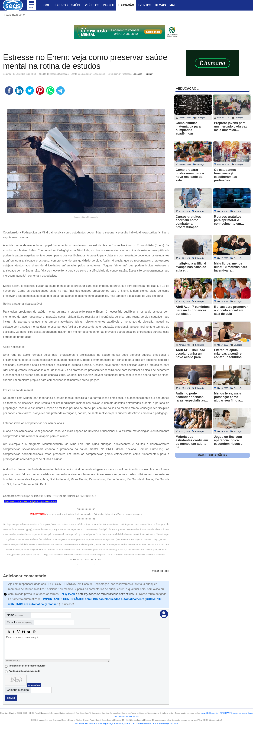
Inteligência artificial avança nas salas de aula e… (191, 267)
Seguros (61, 5)
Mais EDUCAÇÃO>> (212, 455)
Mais (173, 5)
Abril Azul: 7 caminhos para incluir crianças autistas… (193, 310)
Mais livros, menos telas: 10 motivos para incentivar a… (230, 267)
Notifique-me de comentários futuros (27, 666)
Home (45, 5)
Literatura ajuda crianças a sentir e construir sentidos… (229, 353)
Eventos (144, 5)
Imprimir (149, 74)
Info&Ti (108, 5)
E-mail (19, 622)
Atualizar (35, 685)
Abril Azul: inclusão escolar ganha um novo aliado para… (190, 353)
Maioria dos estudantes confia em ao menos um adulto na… (192, 442)
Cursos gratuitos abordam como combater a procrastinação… (189, 222)
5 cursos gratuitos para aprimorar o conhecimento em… (229, 220)
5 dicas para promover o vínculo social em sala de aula (231, 310)
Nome (15, 615)
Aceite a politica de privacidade (24, 671)
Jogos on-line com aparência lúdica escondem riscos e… (230, 440)
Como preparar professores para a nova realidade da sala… (190, 175)
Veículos (92, 5)
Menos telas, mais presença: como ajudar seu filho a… (228, 397)
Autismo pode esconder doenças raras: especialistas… (192, 397)
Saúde (76, 5)
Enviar (11, 697)
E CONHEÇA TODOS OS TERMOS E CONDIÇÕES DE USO (98, 594)
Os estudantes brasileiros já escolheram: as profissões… (225, 175)
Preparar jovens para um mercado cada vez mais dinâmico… (230, 126)
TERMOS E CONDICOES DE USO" (87, 560)
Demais (160, 5)
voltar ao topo (160, 570)
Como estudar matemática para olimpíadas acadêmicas (188, 128)
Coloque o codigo (18, 689)
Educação (126, 5)
